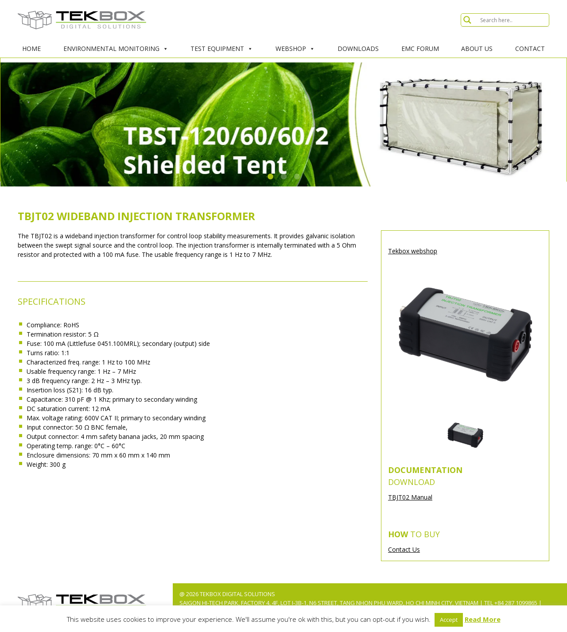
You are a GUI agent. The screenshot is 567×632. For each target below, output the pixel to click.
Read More (483, 619)
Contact (530, 48)
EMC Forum (420, 48)
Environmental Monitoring (115, 49)
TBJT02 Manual (410, 497)
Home (31, 48)
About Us (477, 48)
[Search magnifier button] (467, 20)
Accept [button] (449, 620)
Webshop (295, 49)
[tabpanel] (283, 124)
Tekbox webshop (412, 251)
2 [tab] (283, 176)
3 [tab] (296, 176)
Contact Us (404, 549)
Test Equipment (221, 49)
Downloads (358, 48)
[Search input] (513, 20)
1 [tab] (270, 176)
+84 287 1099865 (515, 603)
